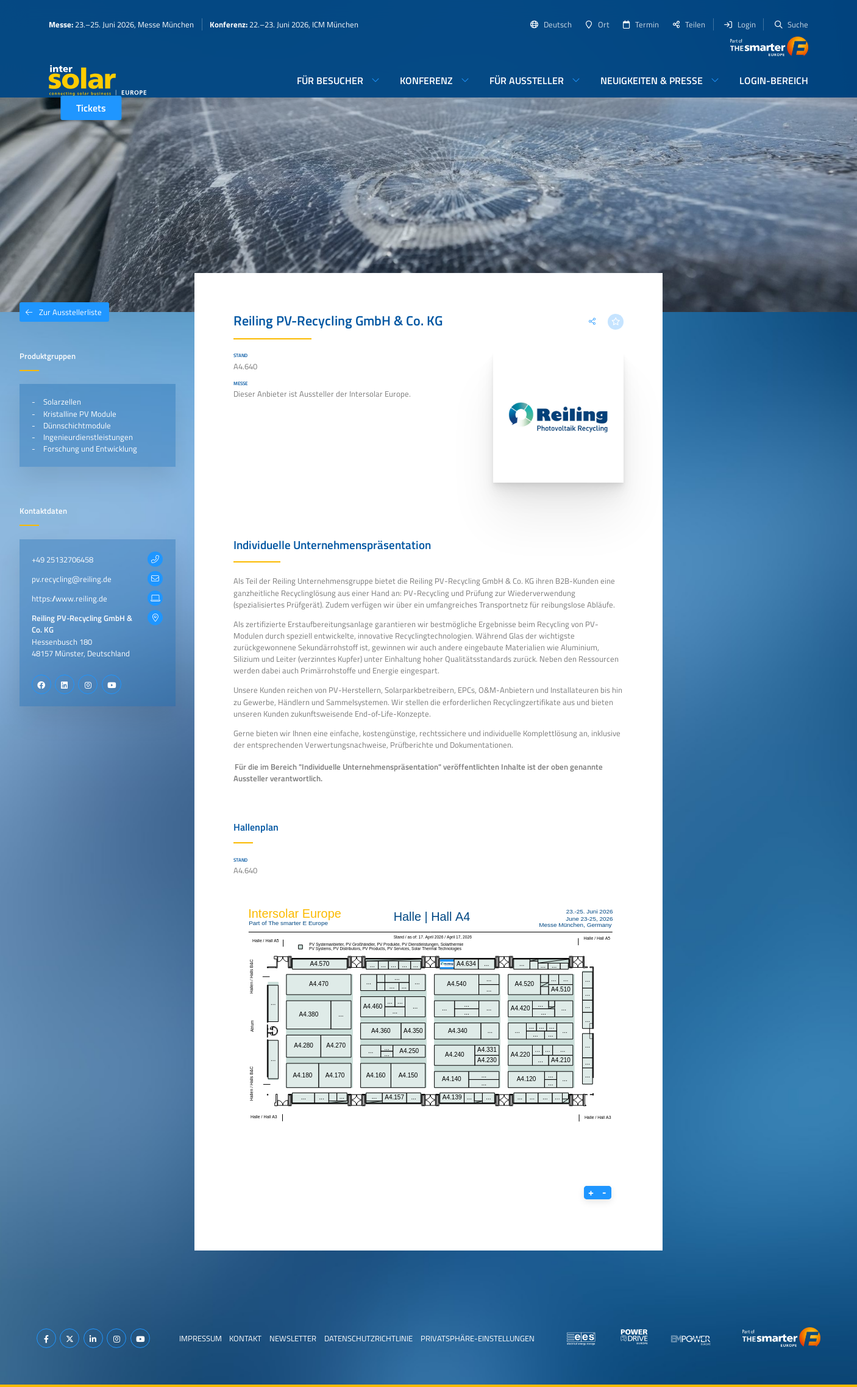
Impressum (200, 1338)
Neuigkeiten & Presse (651, 80)
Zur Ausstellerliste (61, 312)
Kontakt (245, 1338)
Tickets (91, 108)
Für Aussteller (526, 80)
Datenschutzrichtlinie (368, 1338)
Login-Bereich (773, 80)
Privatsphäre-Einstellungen (478, 1338)
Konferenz (426, 80)
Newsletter (292, 1338)
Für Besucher (330, 80)
